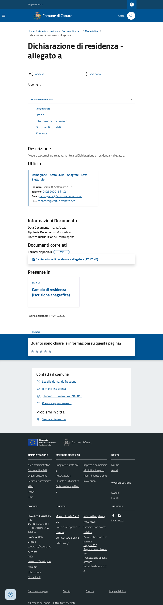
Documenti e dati (71, 31)
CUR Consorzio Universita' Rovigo (67, 540)
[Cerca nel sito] (129, 16)
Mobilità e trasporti (94, 470)
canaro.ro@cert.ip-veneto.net (56, 201)
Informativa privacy (94, 516)
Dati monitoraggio (38, 591)
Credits (90, 591)
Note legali (90, 522)
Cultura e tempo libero (67, 489)
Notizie (115, 465)
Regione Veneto (35, 4)
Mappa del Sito (117, 591)
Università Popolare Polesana (67, 529)
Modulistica (91, 31)
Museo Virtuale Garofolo (67, 519)
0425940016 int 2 (54, 191)
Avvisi (114, 470)
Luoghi (115, 493)
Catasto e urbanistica (67, 481)
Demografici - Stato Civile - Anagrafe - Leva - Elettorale (60, 177)
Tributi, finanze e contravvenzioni (95, 478)
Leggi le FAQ (90, 545)
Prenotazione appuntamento (95, 560)
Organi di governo (37, 476)
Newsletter (117, 520)
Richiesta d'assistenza (95, 568)
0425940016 (35, 537)
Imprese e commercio (95, 465)
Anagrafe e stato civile (67, 467)
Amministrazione (48, 31)
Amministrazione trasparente (95, 539)
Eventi (114, 498)
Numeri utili (34, 577)
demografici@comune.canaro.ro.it (61, 196)
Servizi (36, 282)
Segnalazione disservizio (95, 551)
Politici (31, 492)
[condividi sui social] (36, 74)
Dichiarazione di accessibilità (95, 529)
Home (31, 31)
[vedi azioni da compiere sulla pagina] (93, 74)
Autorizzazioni (63, 476)
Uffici (30, 497)
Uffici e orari (34, 572)
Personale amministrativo (39, 483)
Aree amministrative (39, 465)
